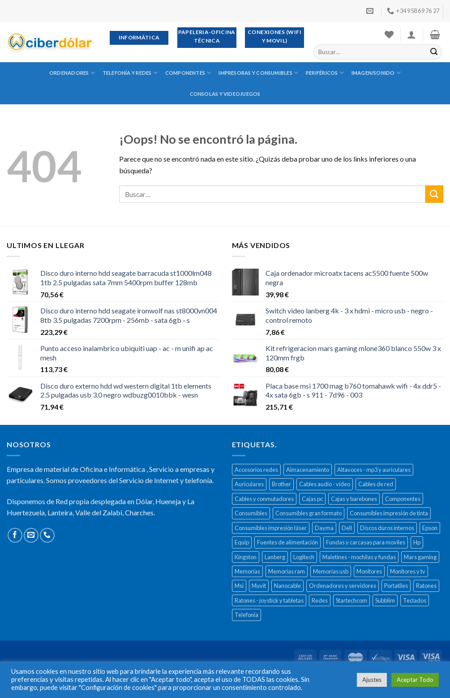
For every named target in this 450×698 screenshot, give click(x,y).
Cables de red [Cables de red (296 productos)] (375, 484)
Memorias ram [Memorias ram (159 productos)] (286, 571)
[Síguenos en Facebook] (15, 535)
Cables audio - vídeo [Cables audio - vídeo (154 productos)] (324, 484)
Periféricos (325, 73)
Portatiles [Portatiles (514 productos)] (396, 585)
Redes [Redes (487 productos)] (320, 600)
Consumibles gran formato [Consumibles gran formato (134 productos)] (308, 513)
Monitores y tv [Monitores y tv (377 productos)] (407, 571)
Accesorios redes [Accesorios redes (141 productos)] (256, 469)
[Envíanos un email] (31, 535)
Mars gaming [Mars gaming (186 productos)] (420, 557)
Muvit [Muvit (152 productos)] (259, 585)
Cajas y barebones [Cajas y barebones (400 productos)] (354, 498)
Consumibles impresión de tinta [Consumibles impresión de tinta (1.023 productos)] (389, 513)
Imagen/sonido (376, 73)
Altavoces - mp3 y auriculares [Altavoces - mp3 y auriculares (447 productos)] (374, 469)
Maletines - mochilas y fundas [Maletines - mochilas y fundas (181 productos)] (359, 557)
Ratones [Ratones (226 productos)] (426, 585)
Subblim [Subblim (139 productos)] (385, 600)
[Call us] (47, 535)
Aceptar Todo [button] (415, 679)
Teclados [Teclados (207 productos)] (414, 600)
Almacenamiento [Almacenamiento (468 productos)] (307, 469)
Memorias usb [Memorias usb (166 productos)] (330, 571)
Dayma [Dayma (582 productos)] (324, 527)
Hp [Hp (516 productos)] (416, 542)
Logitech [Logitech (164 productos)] (303, 557)
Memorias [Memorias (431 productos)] (247, 571)
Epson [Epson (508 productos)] (429, 527)
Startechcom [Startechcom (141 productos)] (351, 600)
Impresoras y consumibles (258, 73)
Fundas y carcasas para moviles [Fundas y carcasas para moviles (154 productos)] (365, 542)
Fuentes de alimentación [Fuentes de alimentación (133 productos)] (287, 542)
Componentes (188, 73)
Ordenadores (72, 73)
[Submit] (433, 52)
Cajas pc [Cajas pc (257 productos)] (312, 498)
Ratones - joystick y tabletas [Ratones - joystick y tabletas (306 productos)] (269, 600)
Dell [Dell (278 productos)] (347, 527)
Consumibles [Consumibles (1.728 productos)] (251, 513)
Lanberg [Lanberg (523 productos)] (275, 557)
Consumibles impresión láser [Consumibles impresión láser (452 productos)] (271, 527)
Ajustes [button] (371, 679)
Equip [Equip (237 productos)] (242, 542)
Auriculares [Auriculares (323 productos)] (249, 484)
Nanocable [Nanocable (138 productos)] (287, 585)
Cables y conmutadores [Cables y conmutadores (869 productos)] (264, 498)
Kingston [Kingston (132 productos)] (246, 557)
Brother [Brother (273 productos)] (281, 484)
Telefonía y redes (130, 73)
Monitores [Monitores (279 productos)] (369, 571)
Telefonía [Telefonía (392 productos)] (246, 614)
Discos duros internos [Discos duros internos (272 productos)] (387, 527)
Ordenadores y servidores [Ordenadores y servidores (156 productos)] (342, 585)
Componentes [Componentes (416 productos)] (402, 498)
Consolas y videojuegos (225, 94)
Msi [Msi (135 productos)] (239, 585)
